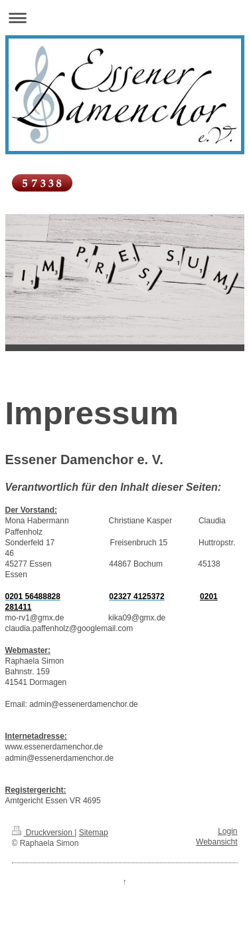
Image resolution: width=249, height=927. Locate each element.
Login (227, 831)
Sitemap (93, 832)
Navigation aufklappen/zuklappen (124, 17)
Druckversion (43, 832)
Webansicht (216, 842)
